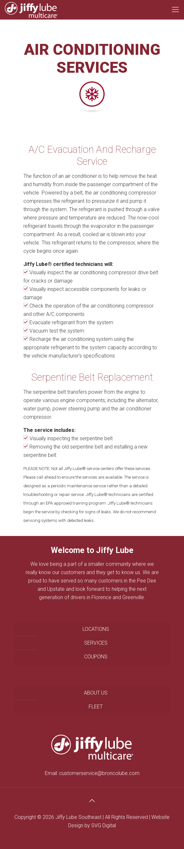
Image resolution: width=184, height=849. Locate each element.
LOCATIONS (96, 629)
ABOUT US (96, 693)
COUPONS (96, 657)
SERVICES (96, 643)
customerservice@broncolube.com (99, 773)
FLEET (96, 707)
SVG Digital (103, 825)
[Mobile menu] (175, 9)
